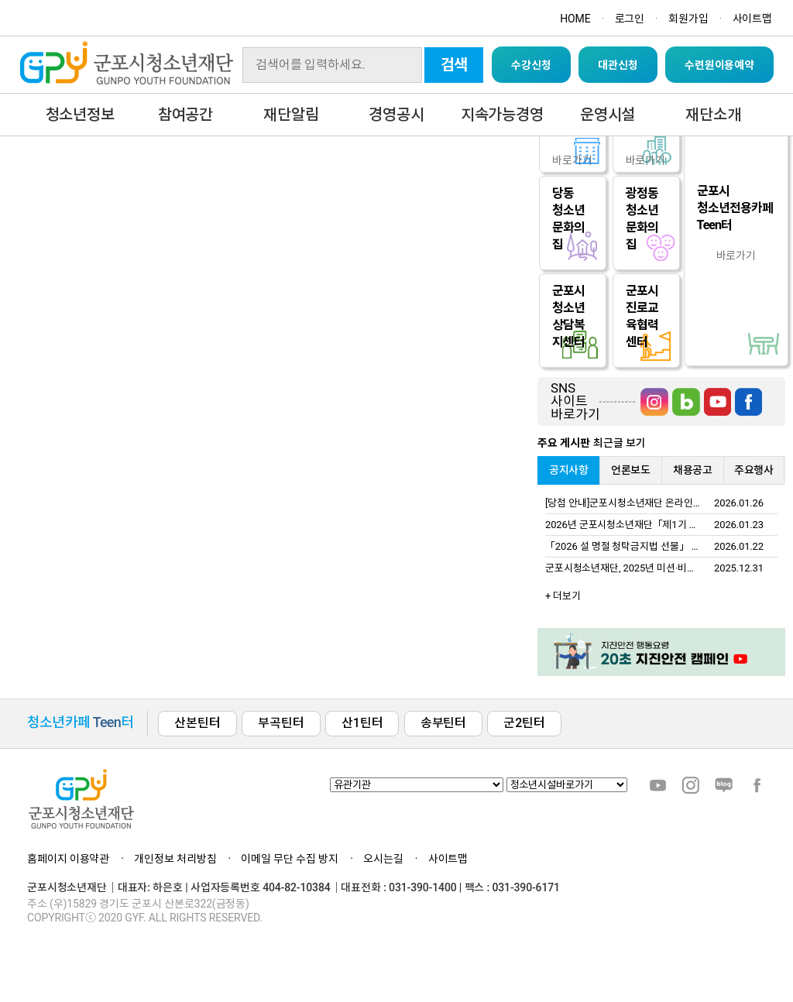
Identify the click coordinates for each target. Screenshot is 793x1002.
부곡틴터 (281, 722)
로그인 (630, 18)
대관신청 (617, 65)
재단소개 (712, 114)
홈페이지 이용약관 (68, 859)
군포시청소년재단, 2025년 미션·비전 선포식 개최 (646, 568)
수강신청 (531, 65)
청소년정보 (80, 114)
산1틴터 (362, 722)
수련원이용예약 (719, 65)
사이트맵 (752, 18)
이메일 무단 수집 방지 (289, 859)
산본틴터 (197, 722)
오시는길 (383, 859)
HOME (575, 18)
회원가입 (688, 18)
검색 (455, 65)
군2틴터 (523, 722)
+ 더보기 (563, 596)
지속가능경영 (502, 114)
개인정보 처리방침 (175, 859)
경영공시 (396, 114)
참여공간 (185, 114)
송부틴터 (443, 722)
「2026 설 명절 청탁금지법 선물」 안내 (627, 546)
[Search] (332, 65)
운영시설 (607, 114)
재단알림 (290, 114)
